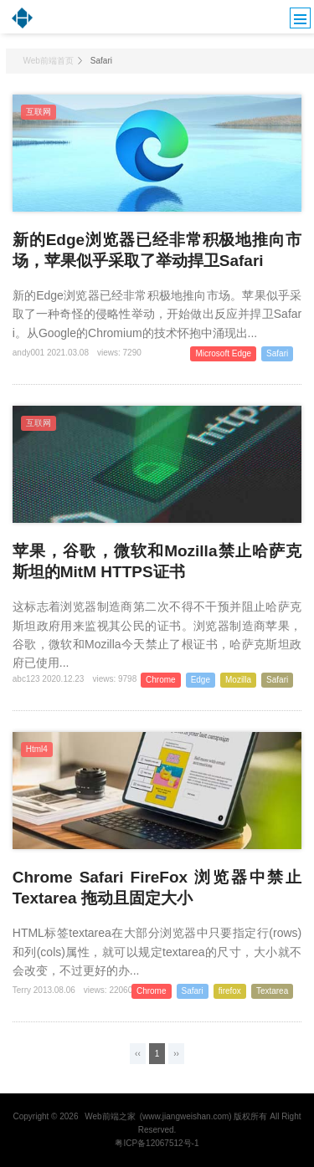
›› (176, 1053)
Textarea (272, 991)
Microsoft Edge (223, 353)
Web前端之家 (110, 1116)
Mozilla (238, 679)
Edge (200, 679)
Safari (277, 353)
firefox (230, 991)
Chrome (161, 679)
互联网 (38, 111)
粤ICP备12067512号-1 (156, 1143)
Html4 (37, 749)
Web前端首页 (48, 60)
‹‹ (138, 1053)
